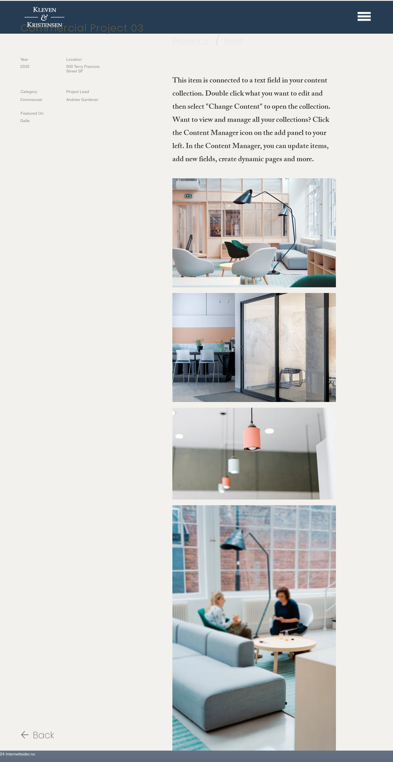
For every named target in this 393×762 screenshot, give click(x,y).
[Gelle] (38, 121)
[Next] (239, 42)
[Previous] (193, 42)
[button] (364, 16)
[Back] (53, 735)
